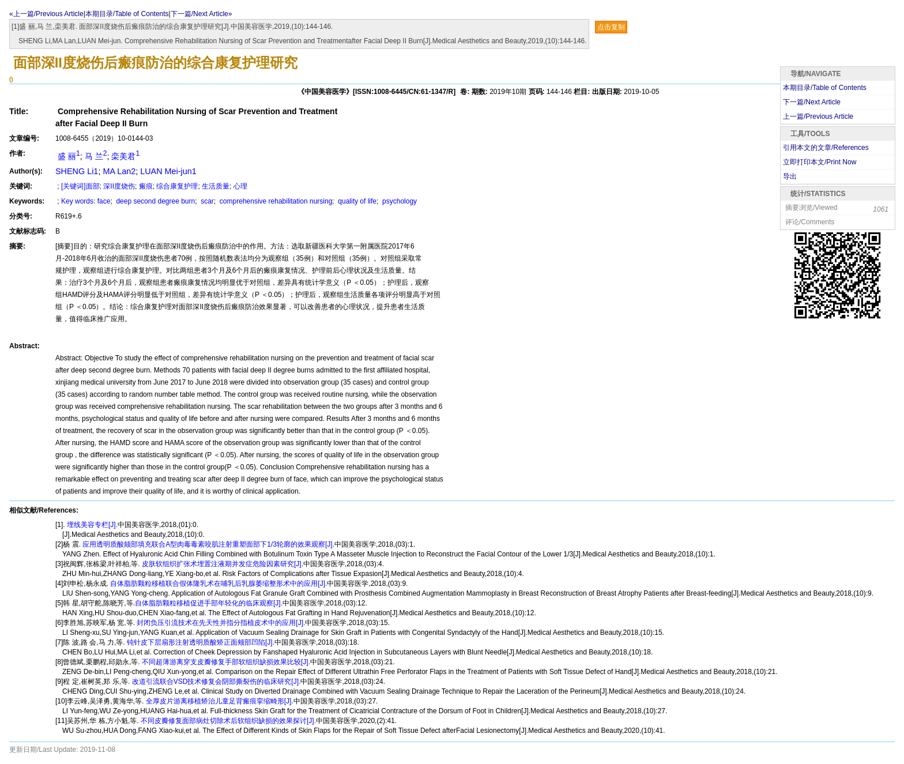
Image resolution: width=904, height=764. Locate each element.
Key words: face (85, 201)
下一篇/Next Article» (201, 14)
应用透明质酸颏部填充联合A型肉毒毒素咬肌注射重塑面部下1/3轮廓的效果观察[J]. (207, 544)
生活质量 (215, 186)
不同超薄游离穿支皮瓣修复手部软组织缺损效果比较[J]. (225, 662)
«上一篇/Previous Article (46, 14)
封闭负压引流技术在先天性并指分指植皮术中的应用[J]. (220, 623)
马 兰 (96, 156)
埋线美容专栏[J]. (91, 525)
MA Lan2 (119, 171)
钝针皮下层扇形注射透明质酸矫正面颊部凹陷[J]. (199, 642)
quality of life (356, 201)
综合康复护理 (177, 186)
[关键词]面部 (80, 186)
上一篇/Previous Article (818, 116)
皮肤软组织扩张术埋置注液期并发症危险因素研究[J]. (221, 564)
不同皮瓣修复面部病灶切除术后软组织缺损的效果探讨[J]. (227, 721)
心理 (240, 186)
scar (206, 201)
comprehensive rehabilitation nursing (275, 201)
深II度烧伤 (119, 186)
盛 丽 (67, 156)
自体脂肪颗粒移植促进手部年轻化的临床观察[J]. (208, 603)
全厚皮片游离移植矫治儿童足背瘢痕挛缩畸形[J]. (218, 701)
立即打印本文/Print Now (819, 162)
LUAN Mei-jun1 (168, 171)
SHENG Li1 (76, 171)
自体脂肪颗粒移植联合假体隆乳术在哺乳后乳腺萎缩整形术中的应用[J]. (217, 583)
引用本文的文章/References (826, 148)
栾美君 (125, 156)
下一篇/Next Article (812, 102)
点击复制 (611, 27)
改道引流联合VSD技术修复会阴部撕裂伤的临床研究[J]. (215, 682)
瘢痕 (146, 186)
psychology (399, 201)
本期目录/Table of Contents (127, 14)
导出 (790, 176)
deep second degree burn (154, 201)
